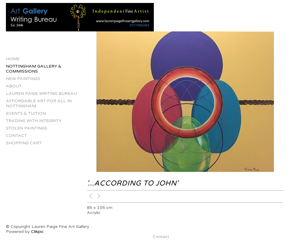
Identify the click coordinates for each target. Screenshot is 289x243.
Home (13, 58)
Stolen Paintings (26, 128)
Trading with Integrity (34, 120)
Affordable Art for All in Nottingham (39, 103)
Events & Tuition (26, 113)
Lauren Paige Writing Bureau (41, 93)
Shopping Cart (24, 143)
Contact (16, 135)
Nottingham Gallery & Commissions (33, 69)
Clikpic (37, 231)
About (14, 86)
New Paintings (23, 78)
